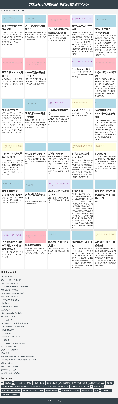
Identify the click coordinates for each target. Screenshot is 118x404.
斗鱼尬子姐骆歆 (39, 383)
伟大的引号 (100, 153)
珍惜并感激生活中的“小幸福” (10, 336)
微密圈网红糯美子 (52, 390)
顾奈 (96, 390)
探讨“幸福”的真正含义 (8, 370)
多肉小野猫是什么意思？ (9, 346)
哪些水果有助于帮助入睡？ (10, 366)
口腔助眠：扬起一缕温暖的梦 (11, 373)
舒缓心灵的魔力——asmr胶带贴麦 (12, 293)
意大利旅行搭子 (6, 276)
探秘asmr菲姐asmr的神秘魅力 (11, 280)
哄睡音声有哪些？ (34, 245)
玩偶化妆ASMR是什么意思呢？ (11, 313)
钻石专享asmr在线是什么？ (10, 296)
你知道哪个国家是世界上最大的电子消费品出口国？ (105, 195)
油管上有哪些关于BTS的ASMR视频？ (14, 343)
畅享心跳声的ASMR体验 (9, 290)
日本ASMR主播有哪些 (79, 383)
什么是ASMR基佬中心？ (9, 316)
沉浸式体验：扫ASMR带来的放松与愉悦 (105, 114)
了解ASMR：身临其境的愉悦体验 (12, 326)
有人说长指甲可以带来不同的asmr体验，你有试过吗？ (12, 245)
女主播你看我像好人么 (96, 383)
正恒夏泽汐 (52, 386)
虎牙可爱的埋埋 (64, 383)
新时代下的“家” (56, 153)
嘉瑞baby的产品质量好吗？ (10, 350)
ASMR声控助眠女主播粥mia (79, 386)
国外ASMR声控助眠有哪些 (11, 390)
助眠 (18, 10)
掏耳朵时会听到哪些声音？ (10, 283)
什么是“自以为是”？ (35, 153)
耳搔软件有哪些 (87, 390)
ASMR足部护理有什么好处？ (11, 300)
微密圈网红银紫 (7, 386)
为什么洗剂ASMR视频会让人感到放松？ (14, 286)
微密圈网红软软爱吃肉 (38, 386)
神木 (22, 10)
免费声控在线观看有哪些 (10, 394)
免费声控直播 (98, 386)
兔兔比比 (8, 383)
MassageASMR (67, 390)
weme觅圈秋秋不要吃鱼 (23, 383)
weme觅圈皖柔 (63, 386)
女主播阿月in (106, 390)
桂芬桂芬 (110, 383)
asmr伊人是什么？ (81, 110)
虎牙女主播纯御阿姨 (22, 386)
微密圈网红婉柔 (52, 383)
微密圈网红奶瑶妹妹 (29, 390)
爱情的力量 (77, 191)
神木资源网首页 (6, 10)
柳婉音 (77, 390)
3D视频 (40, 390)
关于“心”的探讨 (10, 110)
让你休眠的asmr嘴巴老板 (9, 306)
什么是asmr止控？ (81, 69)
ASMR (14, 10)
